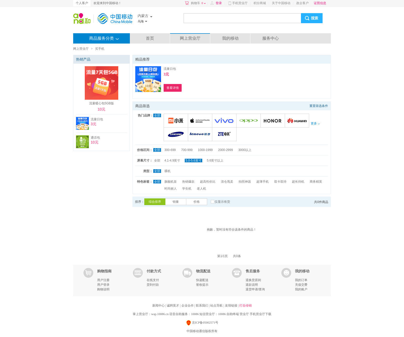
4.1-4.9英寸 (172, 160)
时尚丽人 (170, 188)
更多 (315, 123)
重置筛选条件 (318, 106)
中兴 (225, 134)
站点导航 (216, 305)
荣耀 (273, 121)
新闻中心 (158, 305)
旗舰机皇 (170, 181)
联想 (201, 134)
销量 (176, 202)
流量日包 (170, 69)
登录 (219, 3)
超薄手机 (262, 181)
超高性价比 (207, 181)
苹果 (201, 121)
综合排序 (155, 202)
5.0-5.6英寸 (193, 160)
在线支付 (153, 280)
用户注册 (103, 280)
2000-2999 (225, 150)
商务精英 (316, 181)
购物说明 (103, 289)
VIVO (225, 121)
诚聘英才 (173, 305)
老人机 (201, 188)
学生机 (186, 188)
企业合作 (188, 305)
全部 (157, 115)
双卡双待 (280, 181)
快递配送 (202, 280)
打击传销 (245, 305)
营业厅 (244, 314)
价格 (196, 202)
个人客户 (82, 3)
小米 (176, 121)
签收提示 (202, 285)
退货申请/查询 (255, 289)
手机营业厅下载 (260, 314)
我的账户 (301, 289)
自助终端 (232, 314)
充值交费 (301, 285)
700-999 (186, 150)
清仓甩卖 (227, 181)
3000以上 (244, 150)
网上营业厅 (190, 38)
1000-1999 (205, 150)
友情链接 (231, 305)
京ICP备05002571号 (202, 323)
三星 (176, 134)
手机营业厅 (240, 3)
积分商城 (260, 3)
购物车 (198, 3)
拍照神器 (245, 181)
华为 (298, 121)
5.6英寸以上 (215, 160)
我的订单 (301, 280)
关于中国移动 (281, 3)
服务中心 (270, 38)
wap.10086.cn (160, 314)
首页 (150, 38)
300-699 (170, 150)
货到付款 (153, 285)
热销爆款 (188, 181)
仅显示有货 (222, 202)
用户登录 (103, 285)
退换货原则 (253, 280)
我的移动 (230, 38)
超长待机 (298, 181)
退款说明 (252, 285)
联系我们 (202, 305)
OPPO (249, 121)
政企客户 (302, 3)
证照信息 (320, 3)
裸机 (167, 171)
